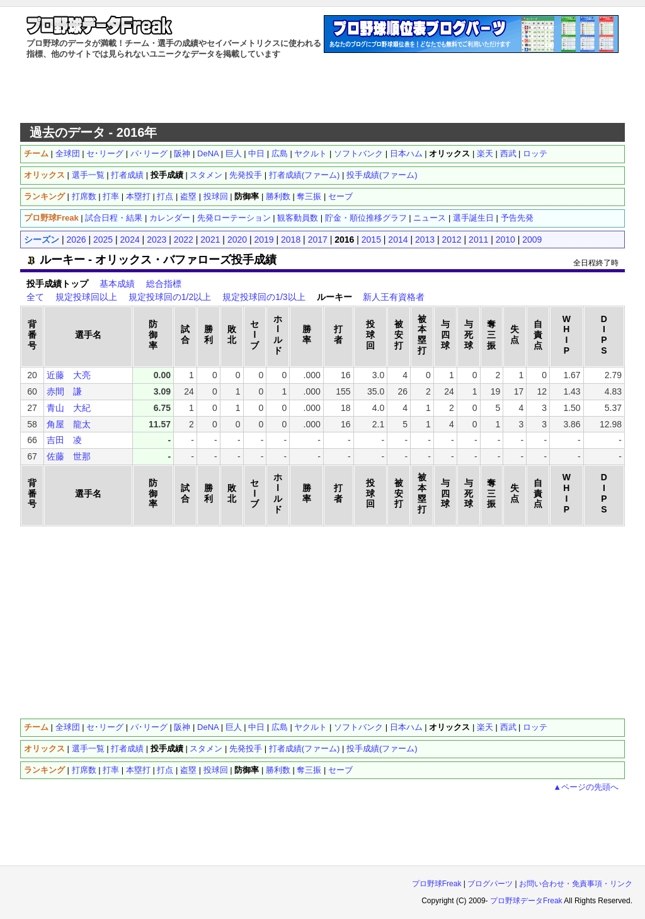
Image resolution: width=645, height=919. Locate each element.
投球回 (215, 196)
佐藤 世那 (69, 456)
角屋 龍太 (69, 424)
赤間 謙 (64, 391)
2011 (478, 239)
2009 (532, 239)
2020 (237, 239)
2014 (398, 239)
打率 (111, 196)
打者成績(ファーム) (304, 175)
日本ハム (406, 153)
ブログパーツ (490, 883)
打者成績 (127, 175)
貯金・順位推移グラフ (366, 218)
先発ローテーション (234, 218)
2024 (130, 239)
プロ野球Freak (437, 883)
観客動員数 (297, 218)
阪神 (182, 153)
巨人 (233, 153)
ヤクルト (310, 153)
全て (35, 297)
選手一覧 (88, 175)
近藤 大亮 (69, 375)
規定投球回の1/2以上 (169, 297)
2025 (103, 239)
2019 (263, 239)
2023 (156, 239)
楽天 (485, 153)
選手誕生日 (473, 218)
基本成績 (117, 284)
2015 (371, 239)
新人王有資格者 (394, 297)
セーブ (340, 196)
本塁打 (138, 196)
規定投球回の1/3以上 (263, 297)
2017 (318, 239)
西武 (508, 153)
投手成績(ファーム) (382, 175)
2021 (210, 239)
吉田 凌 (64, 440)
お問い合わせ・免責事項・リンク (575, 883)
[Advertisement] (322, 91)
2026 (76, 239)
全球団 (67, 153)
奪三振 (309, 196)
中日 (256, 153)
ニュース (429, 218)
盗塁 (188, 196)
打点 (165, 196)
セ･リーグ (104, 153)
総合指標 (163, 284)
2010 (505, 239)
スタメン (206, 175)
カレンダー (169, 218)
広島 (279, 153)
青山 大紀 (69, 408)
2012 (452, 239)
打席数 (84, 196)
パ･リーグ (149, 153)
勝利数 (278, 196)
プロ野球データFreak (526, 900)
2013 (425, 239)
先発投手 (245, 175)
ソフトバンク (358, 153)
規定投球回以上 (86, 297)
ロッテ (535, 153)
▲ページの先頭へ (586, 787)
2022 (183, 239)
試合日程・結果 (113, 218)
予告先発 (517, 218)
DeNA (208, 153)
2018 (290, 239)
